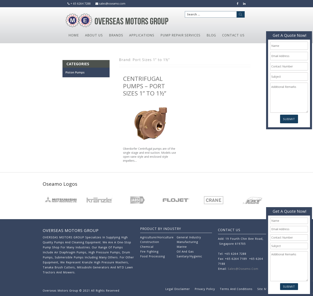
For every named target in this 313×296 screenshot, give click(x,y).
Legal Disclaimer (177, 289)
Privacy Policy (205, 289)
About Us (94, 35)
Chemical (147, 247)
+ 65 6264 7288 (79, 3)
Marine (182, 247)
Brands (116, 35)
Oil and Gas (185, 251)
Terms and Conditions (236, 289)
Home (73, 35)
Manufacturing (187, 242)
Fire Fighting (149, 251)
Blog (211, 35)
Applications (141, 35)
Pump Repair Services (180, 35)
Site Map (263, 289)
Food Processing (152, 256)
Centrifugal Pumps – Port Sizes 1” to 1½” (144, 85)
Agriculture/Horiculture (157, 237)
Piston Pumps (74, 72)
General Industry (189, 237)
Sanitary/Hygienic (189, 256)
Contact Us (233, 35)
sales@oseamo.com (110, 3)
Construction (149, 242)
